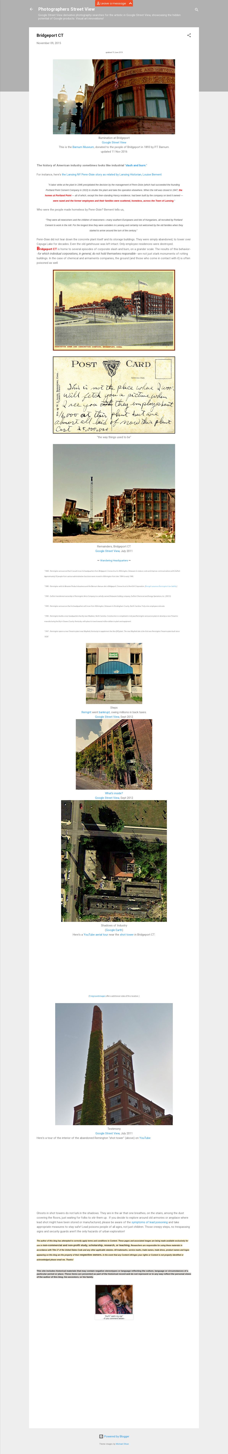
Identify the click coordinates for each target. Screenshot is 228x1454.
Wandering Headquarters (114, 560)
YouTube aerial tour (96, 934)
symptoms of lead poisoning (150, 1222)
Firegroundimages (97, 996)
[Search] (196, 10)
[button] (189, 36)
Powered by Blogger (114, 1436)
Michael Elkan (122, 1444)
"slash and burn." (136, 165)
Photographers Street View (66, 9)
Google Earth (114, 930)
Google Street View (114, 142)
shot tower (127, 934)
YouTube (144, 1138)
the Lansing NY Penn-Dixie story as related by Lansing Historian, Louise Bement (112, 174)
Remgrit (86, 712)
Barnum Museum (83, 147)
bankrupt (104, 712)
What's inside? (114, 793)
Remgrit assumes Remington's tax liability (160, 586)
